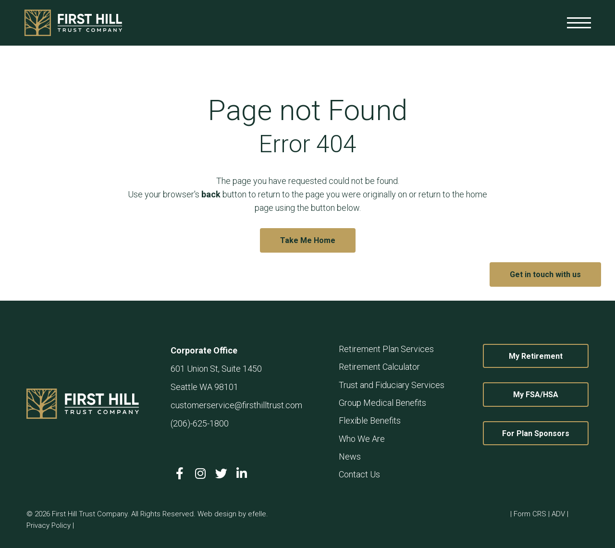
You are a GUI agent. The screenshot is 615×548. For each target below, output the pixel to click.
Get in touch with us (545, 274)
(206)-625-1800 (200, 423)
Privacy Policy (48, 525)
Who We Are (362, 439)
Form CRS (530, 514)
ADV (558, 514)
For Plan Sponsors (545, 433)
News (350, 456)
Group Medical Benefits (382, 403)
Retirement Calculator (379, 367)
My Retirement (549, 356)
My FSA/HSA (551, 394)
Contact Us (359, 474)
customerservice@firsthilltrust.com (236, 405)
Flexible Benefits (370, 420)
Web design (216, 514)
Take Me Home (307, 240)
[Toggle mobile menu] (579, 22)
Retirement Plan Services (386, 349)
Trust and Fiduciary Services (391, 385)
